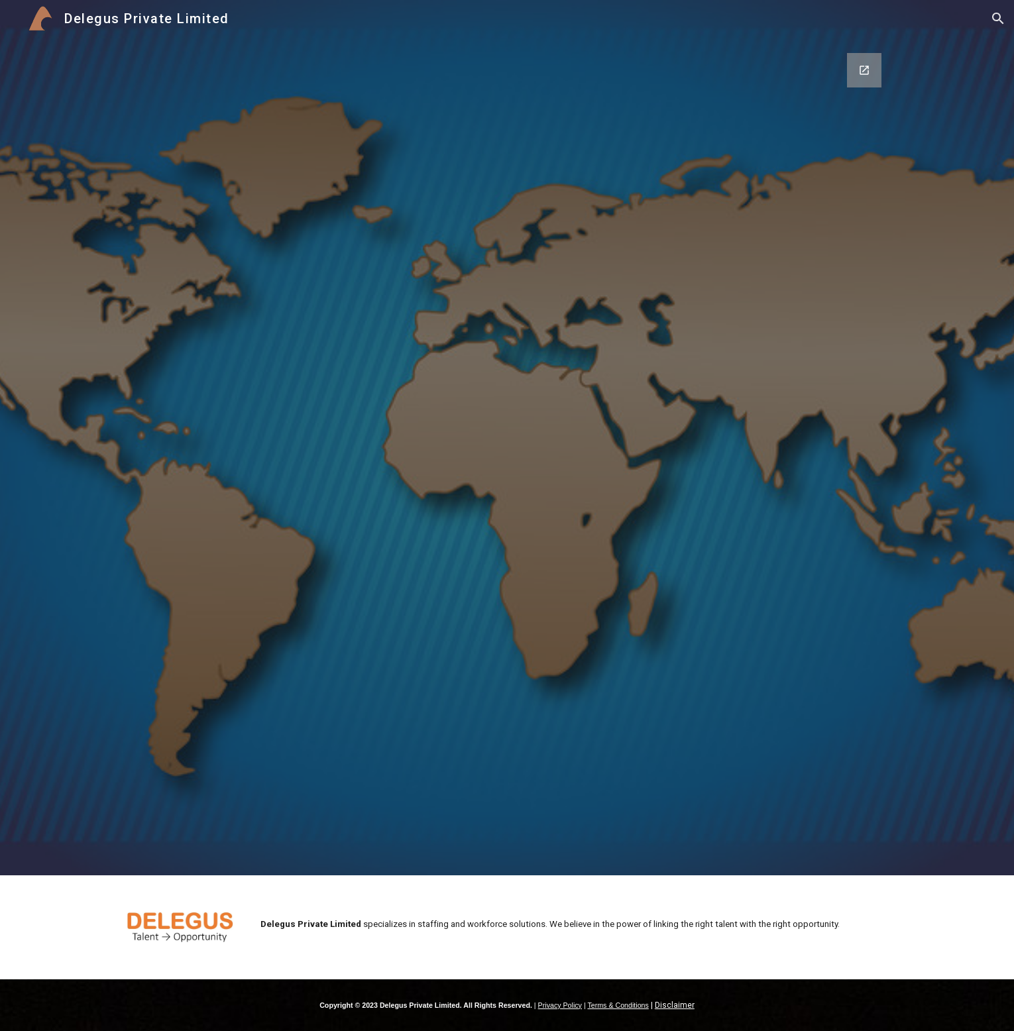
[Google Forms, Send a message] (507, 456)
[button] (998, 18)
